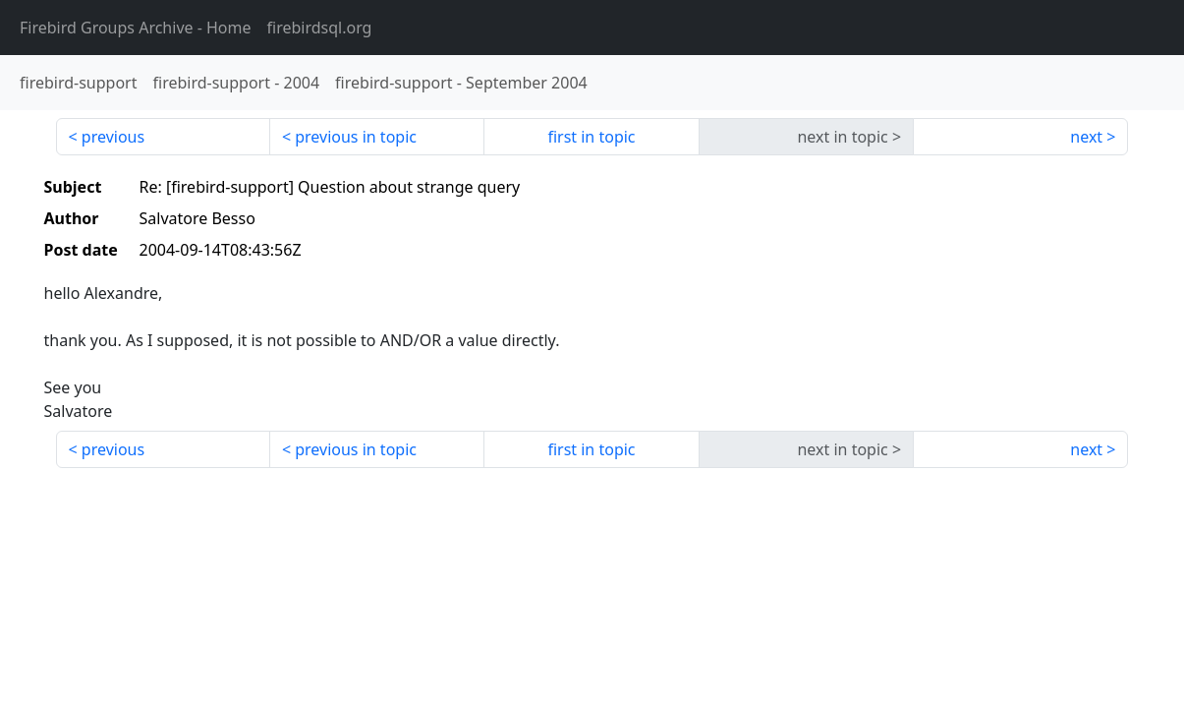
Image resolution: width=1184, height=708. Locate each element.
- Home (136, 27)
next (1086, 137)
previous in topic (356, 137)
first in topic (591, 137)
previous (113, 137)
